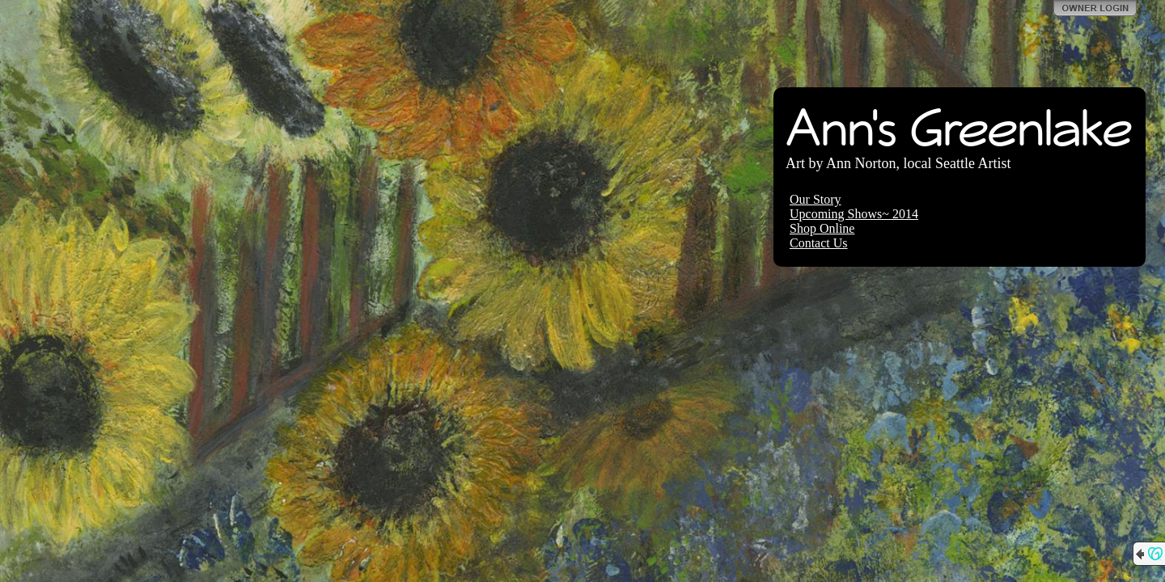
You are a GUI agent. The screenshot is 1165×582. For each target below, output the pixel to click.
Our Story (815, 199)
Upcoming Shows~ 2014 (854, 214)
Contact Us (819, 243)
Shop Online (822, 228)
